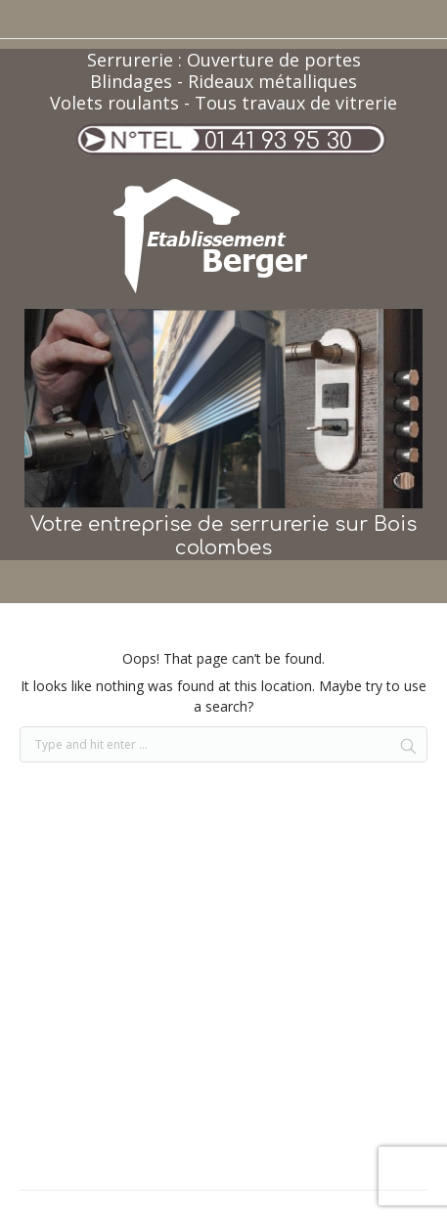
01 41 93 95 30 (278, 141)
